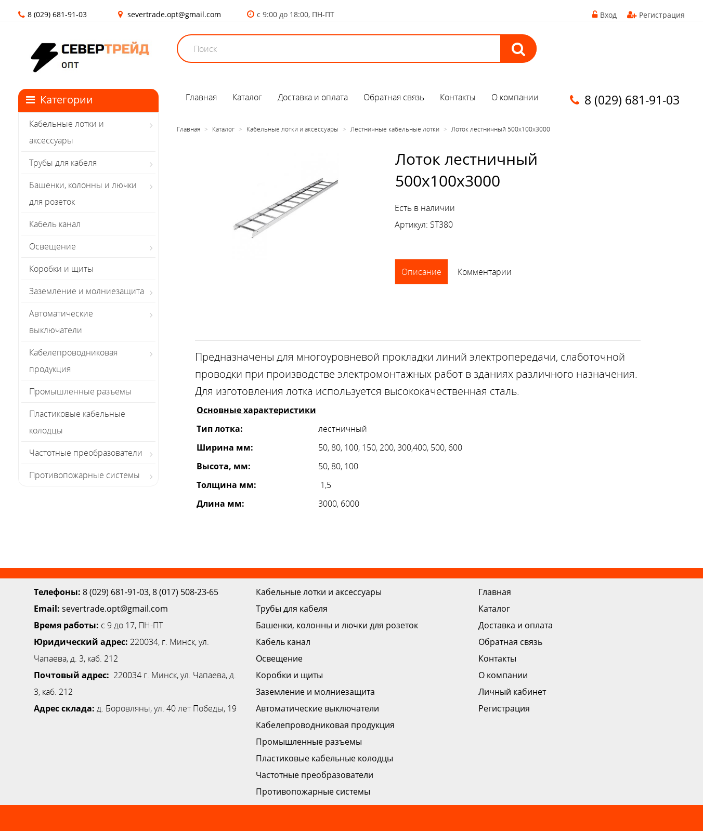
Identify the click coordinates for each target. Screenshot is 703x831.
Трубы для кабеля (63, 162)
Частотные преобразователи (85, 452)
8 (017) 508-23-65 (185, 592)
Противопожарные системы (84, 475)
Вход (604, 15)
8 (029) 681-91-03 (116, 592)
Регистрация (656, 15)
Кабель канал (55, 224)
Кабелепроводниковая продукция (73, 361)
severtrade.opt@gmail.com (174, 14)
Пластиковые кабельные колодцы (77, 422)
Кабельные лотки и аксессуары (66, 132)
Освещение (52, 246)
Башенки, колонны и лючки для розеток (83, 193)
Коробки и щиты (61, 268)
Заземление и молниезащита (86, 291)
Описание (421, 272)
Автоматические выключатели (61, 322)
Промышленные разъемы (80, 391)
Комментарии (485, 272)
